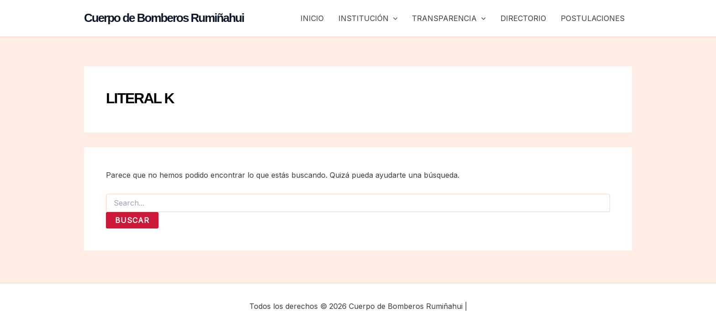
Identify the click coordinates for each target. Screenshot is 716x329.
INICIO (312, 18)
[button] (393, 18)
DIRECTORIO (523, 18)
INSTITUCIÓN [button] (368, 18)
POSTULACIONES (593, 18)
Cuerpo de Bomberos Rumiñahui (164, 18)
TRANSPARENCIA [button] (449, 18)
